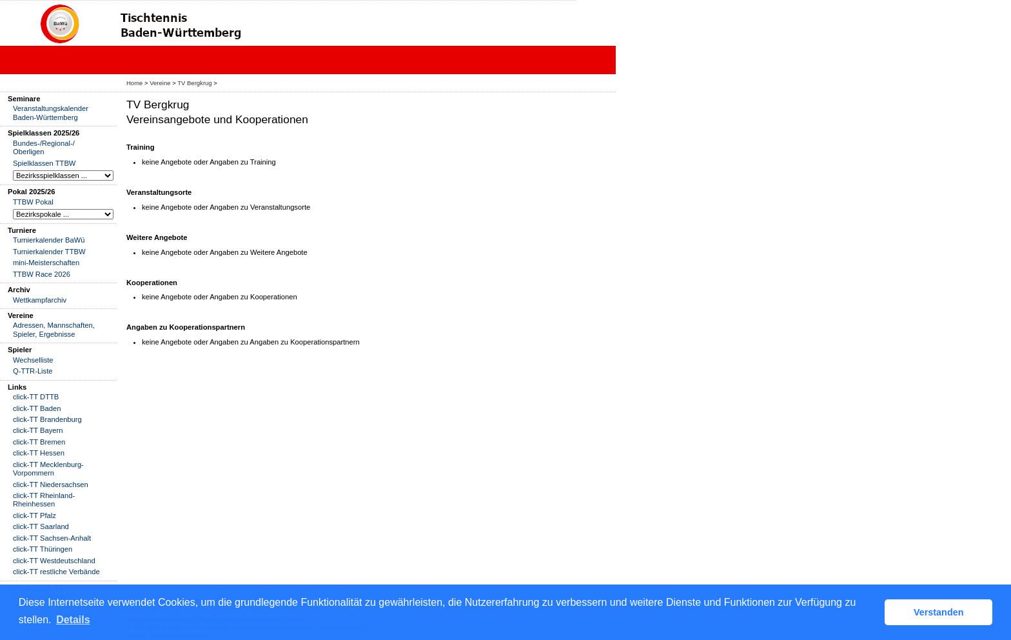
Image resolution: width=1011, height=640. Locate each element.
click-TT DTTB (36, 397)
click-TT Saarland (41, 526)
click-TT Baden (37, 408)
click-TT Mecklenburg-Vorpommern (48, 469)
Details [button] (73, 619)
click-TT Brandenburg (47, 419)
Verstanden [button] (939, 612)
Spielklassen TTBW (44, 163)
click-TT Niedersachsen (50, 484)
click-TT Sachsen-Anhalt (52, 538)
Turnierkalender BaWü (49, 240)
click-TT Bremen (39, 442)
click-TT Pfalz (34, 515)
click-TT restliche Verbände (56, 571)
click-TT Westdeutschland (54, 561)
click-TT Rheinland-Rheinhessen (44, 500)
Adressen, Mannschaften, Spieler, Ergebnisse (54, 329)
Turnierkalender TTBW (49, 251)
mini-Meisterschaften (46, 262)
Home (134, 82)
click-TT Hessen (38, 453)
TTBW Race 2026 (41, 274)
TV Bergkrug (194, 82)
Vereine (160, 82)
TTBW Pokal (33, 202)
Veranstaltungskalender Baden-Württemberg (50, 113)
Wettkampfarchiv (39, 300)
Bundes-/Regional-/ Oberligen (44, 147)
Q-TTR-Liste (33, 371)
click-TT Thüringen (42, 549)
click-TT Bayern (38, 430)
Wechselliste (33, 360)
